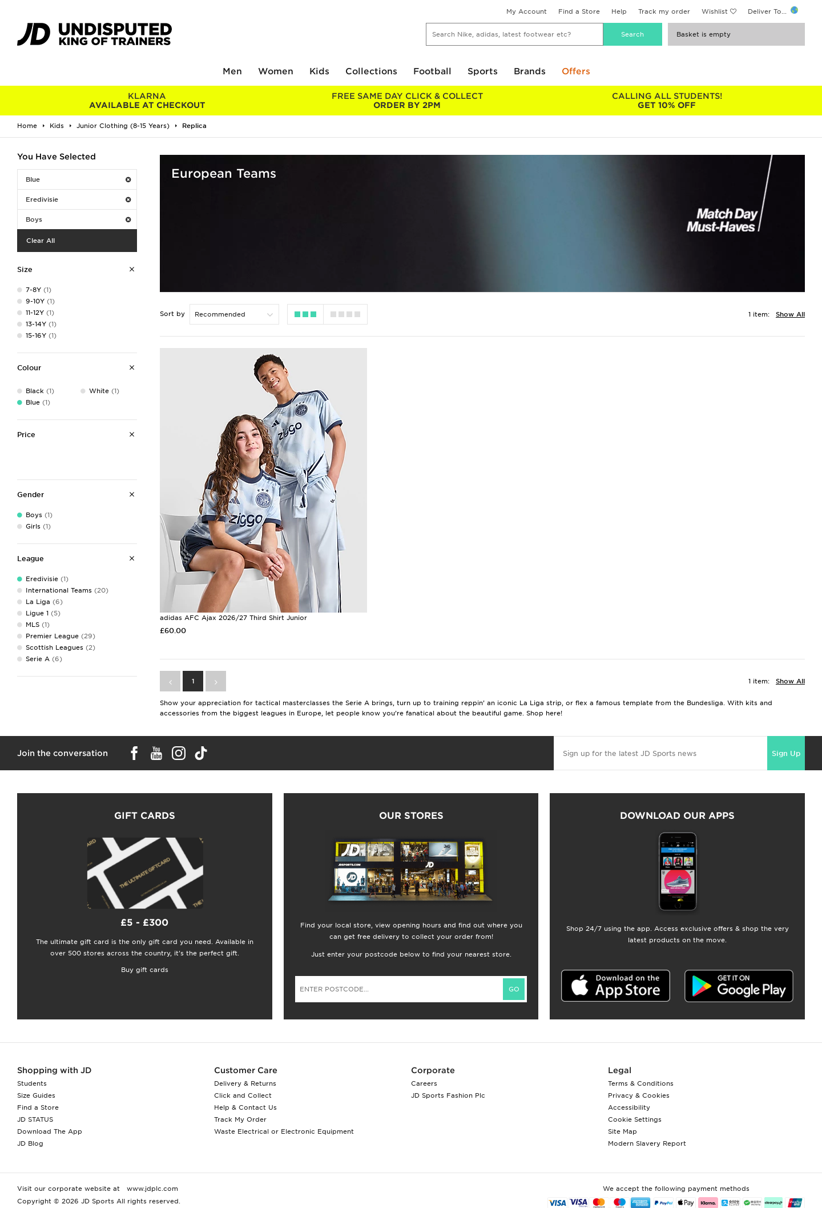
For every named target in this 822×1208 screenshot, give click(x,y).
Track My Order (240, 1119)
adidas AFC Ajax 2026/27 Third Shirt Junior (233, 618)
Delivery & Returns (245, 1083)
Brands (530, 71)
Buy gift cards (144, 970)
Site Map (622, 1131)
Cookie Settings (635, 1119)
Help (619, 11)
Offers (576, 71)
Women (275, 71)
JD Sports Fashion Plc (448, 1095)
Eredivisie (78, 199)
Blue (78, 179)
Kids (319, 71)
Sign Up (786, 753)
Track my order (664, 11)
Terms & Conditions (641, 1083)
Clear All (40, 241)
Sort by (172, 314)
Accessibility (629, 1107)
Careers (424, 1083)
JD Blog (30, 1143)
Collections (371, 71)
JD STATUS (35, 1119)
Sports (483, 71)
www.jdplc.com (151, 1189)
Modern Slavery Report (647, 1143)
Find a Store (579, 11)
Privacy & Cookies (639, 1095)
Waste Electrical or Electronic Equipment (284, 1131)
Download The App (49, 1131)
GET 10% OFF (667, 100)
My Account (526, 11)
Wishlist (715, 11)
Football (432, 71)
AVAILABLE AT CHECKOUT (147, 100)
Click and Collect (243, 1095)
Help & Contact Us (245, 1107)
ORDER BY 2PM (406, 100)
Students (32, 1083)
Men (232, 71)
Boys (78, 219)
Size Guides (36, 1095)
